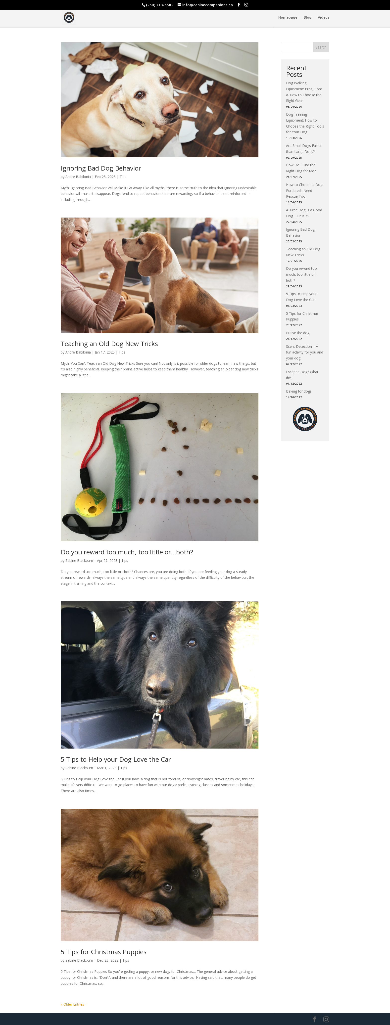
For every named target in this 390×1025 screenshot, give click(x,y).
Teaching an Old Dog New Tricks (109, 343)
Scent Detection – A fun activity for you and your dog (304, 352)
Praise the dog (297, 332)
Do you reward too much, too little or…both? (127, 551)
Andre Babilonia (78, 176)
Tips (123, 176)
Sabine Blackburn (79, 560)
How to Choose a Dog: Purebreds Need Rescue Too (304, 190)
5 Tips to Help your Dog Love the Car (116, 759)
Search (321, 47)
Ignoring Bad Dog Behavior (101, 168)
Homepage (287, 18)
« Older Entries (72, 1004)
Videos (323, 18)
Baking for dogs (299, 391)
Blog (307, 18)
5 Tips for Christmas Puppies (103, 951)
